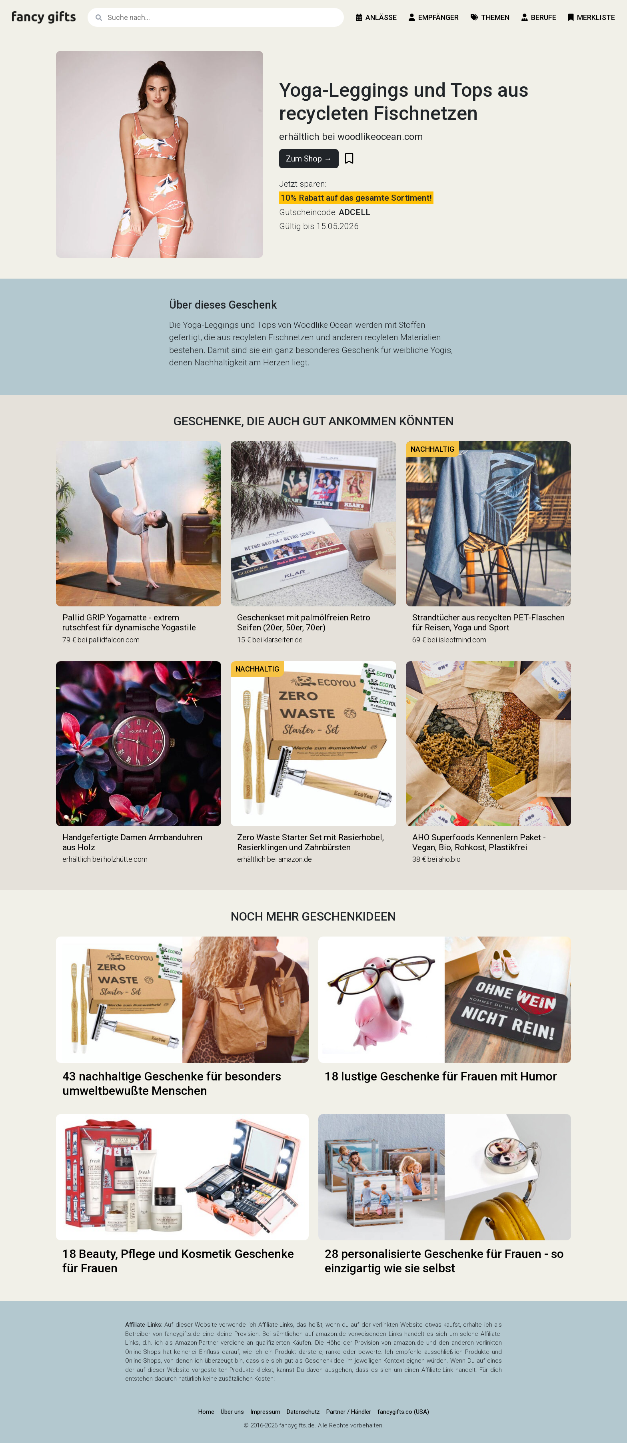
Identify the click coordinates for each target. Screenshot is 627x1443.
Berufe (538, 17)
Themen (490, 17)
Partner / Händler (348, 1411)
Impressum (265, 1411)
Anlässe (376, 17)
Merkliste (591, 17)
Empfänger (434, 17)
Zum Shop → (309, 158)
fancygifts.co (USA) (403, 1411)
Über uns (232, 1411)
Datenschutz (303, 1411)
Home (206, 1411)
